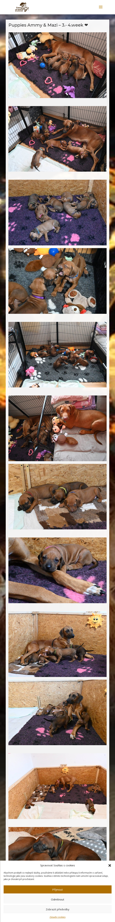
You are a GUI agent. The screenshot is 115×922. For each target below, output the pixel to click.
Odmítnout (57, 899)
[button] (109, 865)
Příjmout (57, 889)
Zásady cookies (57, 917)
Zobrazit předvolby (57, 909)
